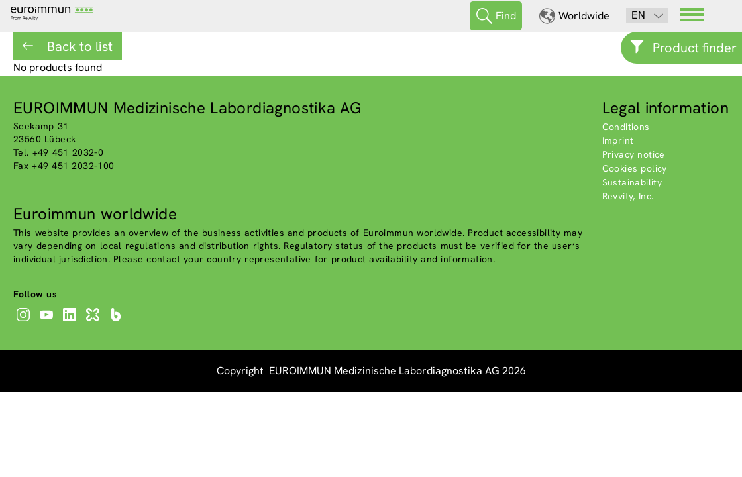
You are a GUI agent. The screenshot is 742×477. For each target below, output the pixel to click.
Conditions (626, 126)
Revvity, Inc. (628, 196)
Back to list (78, 46)
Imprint (618, 140)
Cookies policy (634, 168)
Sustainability (632, 182)
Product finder (695, 47)
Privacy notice (633, 154)
